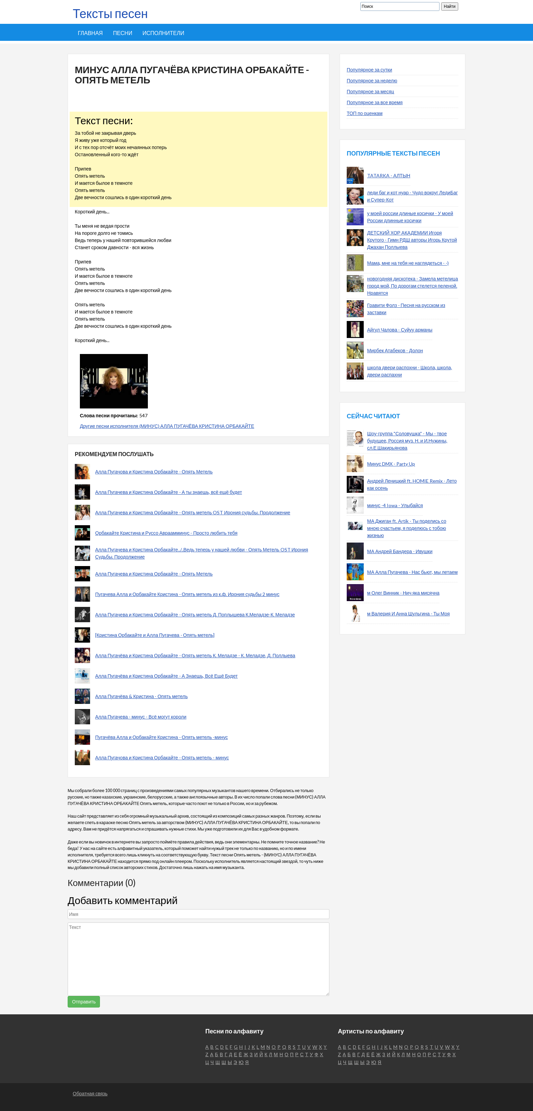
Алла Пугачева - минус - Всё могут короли (140, 717)
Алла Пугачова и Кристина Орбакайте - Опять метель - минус (162, 757)
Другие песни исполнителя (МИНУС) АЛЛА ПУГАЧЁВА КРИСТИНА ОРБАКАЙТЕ (167, 426)
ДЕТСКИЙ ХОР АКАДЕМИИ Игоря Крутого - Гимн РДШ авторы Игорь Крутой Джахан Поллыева (412, 240)
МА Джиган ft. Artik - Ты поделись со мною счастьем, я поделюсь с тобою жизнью (406, 528)
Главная (90, 33)
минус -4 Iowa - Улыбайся (395, 505)
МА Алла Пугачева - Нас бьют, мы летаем (412, 572)
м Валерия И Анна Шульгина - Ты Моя (408, 613)
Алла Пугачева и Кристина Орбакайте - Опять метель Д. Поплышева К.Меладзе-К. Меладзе (195, 614)
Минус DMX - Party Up (391, 464)
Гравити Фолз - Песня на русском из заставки (406, 308)
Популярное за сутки (369, 70)
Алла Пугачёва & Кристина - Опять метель (141, 696)
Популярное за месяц (370, 91)
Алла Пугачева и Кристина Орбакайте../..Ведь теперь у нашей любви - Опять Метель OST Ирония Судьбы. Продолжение (201, 553)
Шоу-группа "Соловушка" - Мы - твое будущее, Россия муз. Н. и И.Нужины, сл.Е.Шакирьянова (407, 441)
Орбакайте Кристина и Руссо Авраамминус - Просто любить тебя (166, 533)
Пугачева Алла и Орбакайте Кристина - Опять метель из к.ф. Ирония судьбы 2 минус (187, 594)
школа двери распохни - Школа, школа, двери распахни (409, 371)
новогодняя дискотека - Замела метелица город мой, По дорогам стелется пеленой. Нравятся (412, 286)
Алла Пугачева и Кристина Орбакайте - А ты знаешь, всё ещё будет (168, 492)
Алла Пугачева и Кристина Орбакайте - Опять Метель (153, 574)
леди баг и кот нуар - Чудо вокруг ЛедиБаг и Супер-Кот (412, 196)
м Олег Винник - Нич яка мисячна (403, 593)
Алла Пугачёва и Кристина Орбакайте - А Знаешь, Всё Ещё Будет (166, 676)
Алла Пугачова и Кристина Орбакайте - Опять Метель (153, 471)
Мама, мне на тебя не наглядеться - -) (408, 263)
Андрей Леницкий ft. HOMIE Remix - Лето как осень (412, 484)
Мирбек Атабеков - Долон (395, 350)
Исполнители (163, 33)
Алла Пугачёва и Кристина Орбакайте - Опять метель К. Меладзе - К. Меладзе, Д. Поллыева (195, 655)
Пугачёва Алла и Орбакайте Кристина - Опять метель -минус (161, 737)
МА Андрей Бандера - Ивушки (399, 551)
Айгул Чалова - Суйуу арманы (399, 330)
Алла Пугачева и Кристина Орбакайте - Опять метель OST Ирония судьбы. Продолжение (192, 512)
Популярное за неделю (372, 80)
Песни (122, 33)
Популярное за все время (374, 102)
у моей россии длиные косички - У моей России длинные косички (410, 216)
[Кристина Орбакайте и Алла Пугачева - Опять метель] (154, 635)
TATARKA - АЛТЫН (388, 175)
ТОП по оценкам (364, 113)
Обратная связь (90, 1093)
